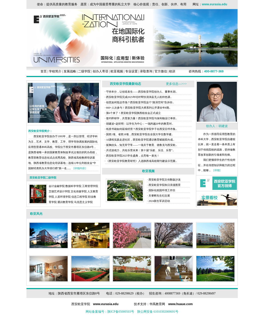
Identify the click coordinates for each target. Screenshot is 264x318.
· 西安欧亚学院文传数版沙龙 (164, 179)
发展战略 (70, 71)
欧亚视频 (117, 71)
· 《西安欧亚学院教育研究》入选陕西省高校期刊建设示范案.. (141, 161)
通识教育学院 (65, 202)
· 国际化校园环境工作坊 (161, 190)
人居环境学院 (63, 196)
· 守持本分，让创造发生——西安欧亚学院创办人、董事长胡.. (141, 91)
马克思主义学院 (83, 202)
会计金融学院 (57, 186)
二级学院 (84, 71)
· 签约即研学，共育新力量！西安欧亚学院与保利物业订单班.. (141, 118)
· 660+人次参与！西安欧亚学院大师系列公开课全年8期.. (137, 107)
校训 (172, 71)
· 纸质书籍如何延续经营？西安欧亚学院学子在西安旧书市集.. (141, 129)
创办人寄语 (100, 71)
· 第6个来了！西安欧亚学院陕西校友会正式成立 (133, 113)
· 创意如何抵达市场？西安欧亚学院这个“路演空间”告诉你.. (139, 102)
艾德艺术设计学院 (59, 191)
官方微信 (161, 71)
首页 (43, 71)
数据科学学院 (73, 186)
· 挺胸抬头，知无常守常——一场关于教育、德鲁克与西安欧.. (141, 145)
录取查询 (146, 71)
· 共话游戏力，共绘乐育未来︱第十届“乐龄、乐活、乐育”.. (139, 150)
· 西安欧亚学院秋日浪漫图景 (164, 185)
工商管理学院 (90, 186)
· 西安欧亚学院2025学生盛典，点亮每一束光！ (132, 155)
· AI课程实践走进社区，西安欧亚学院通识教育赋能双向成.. (139, 139)
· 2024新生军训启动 (158, 201)
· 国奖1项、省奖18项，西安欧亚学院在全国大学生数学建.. (139, 134)
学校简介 (55, 71)
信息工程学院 (79, 196)
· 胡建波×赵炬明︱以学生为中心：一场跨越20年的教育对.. (139, 123)
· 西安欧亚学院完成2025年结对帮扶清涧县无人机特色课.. (138, 97)
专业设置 (131, 71)
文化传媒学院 (79, 191)
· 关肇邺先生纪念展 (158, 195)
